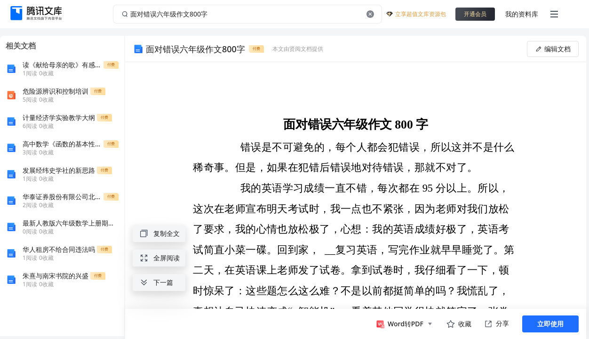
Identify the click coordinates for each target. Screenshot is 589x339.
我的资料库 (521, 13)
